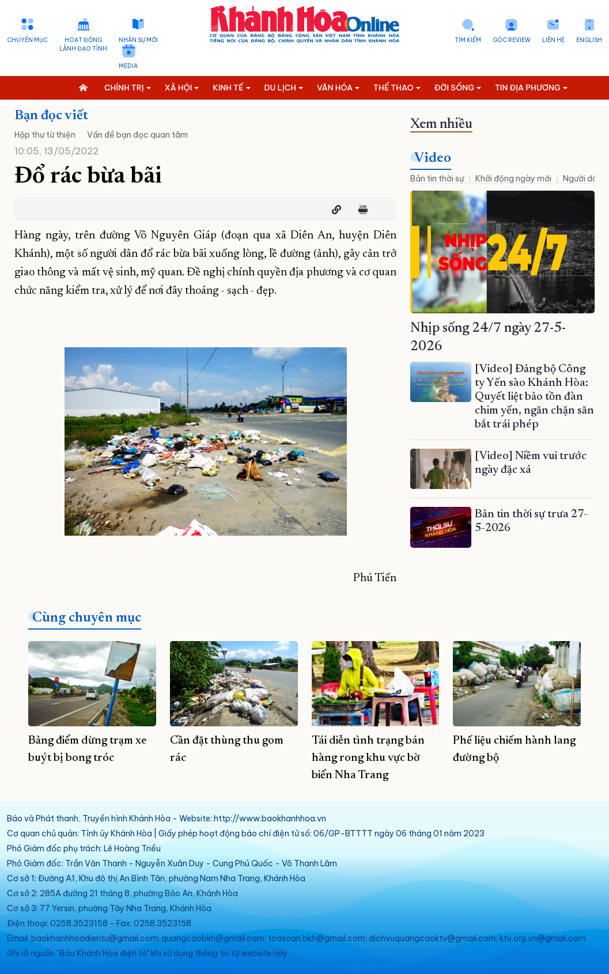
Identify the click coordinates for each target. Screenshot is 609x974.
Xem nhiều (441, 124)
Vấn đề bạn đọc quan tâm (137, 135)
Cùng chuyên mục (86, 618)
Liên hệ (553, 40)
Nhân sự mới (138, 40)
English (589, 40)
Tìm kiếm (468, 40)
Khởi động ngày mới (513, 178)
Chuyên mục (27, 40)
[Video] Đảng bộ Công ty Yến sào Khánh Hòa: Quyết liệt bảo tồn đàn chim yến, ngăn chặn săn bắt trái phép (534, 396)
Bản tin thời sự (437, 178)
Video (432, 158)
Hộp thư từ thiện (44, 135)
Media (128, 66)
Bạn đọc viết (51, 116)
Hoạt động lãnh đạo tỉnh (83, 44)
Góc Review (512, 40)
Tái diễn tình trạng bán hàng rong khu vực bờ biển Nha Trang (368, 758)
